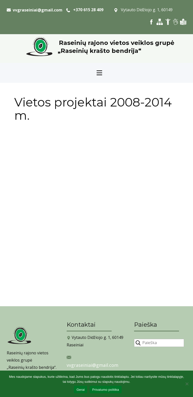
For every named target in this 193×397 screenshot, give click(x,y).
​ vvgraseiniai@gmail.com (34, 10)
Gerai (80, 390)
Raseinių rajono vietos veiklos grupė (116, 42)
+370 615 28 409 (84, 10)
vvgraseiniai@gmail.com (92, 365)
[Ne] (186, 383)
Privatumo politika (105, 390)
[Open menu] (99, 73)
